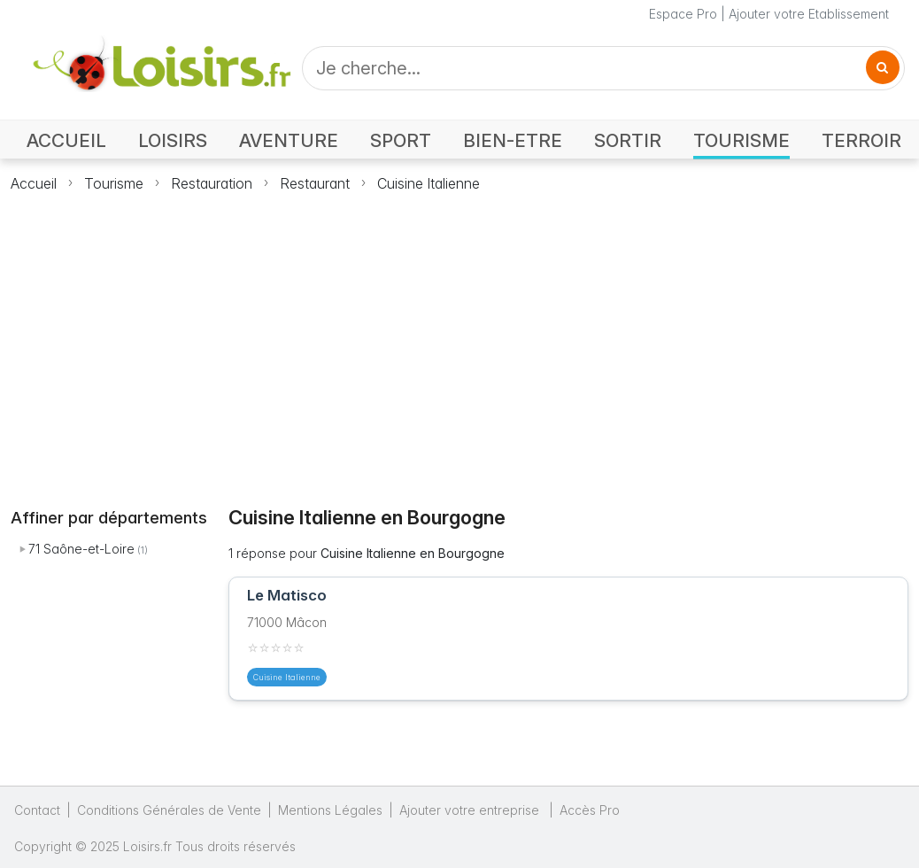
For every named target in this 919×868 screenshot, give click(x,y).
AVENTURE (288, 140)
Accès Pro (590, 810)
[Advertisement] (459, 339)
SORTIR (627, 140)
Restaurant (315, 183)
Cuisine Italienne (428, 183)
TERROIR (861, 140)
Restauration (211, 183)
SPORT (400, 140)
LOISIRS (172, 140)
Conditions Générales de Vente (169, 810)
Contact (37, 810)
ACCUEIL (66, 140)
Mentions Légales (330, 810)
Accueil (34, 183)
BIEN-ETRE (512, 140)
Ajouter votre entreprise (471, 810)
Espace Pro (683, 13)
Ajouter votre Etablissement (809, 13)
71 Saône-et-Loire (81, 548)
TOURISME (741, 140)
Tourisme (113, 183)
